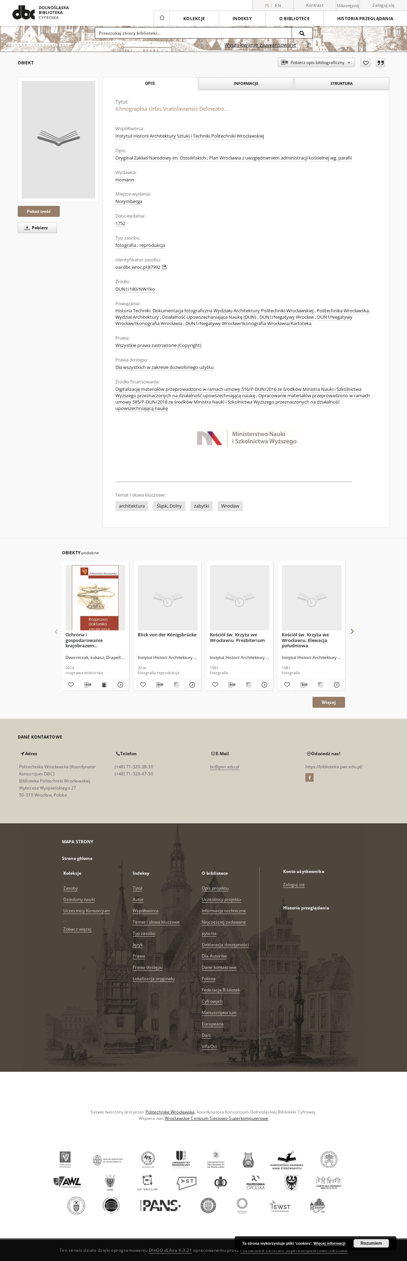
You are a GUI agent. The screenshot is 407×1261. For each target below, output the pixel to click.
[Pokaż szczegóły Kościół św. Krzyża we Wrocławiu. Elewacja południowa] (336, 684)
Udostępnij (348, 5)
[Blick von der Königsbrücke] (167, 598)
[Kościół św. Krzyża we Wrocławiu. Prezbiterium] (239, 598)
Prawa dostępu (148, 967)
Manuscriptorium (219, 1013)
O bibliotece (294, 19)
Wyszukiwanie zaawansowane (260, 44)
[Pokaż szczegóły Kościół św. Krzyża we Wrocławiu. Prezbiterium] (264, 684)
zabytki (201, 506)
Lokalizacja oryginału (154, 979)
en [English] (278, 5)
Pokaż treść (39, 211)
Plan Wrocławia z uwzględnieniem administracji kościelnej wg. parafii (280, 158)
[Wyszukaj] (302, 33)
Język (138, 945)
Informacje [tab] (246, 83)
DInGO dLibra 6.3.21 (170, 1250)
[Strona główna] (162, 18)
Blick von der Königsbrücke (167, 634)
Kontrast (314, 5)
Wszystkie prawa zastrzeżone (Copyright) (158, 345)
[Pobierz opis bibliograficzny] (87, 684)
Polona (209, 979)
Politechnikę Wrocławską (170, 1112)
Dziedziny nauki (79, 899)
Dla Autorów (214, 956)
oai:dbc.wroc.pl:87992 (141, 267)
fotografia (125, 245)
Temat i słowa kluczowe (156, 922)
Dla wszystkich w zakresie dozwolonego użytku (164, 367)
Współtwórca (146, 911)
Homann (124, 180)
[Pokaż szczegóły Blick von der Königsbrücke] (191, 684)
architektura (132, 506)
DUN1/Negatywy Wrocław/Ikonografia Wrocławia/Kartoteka (248, 323)
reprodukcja (152, 245)
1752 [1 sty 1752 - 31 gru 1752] (120, 223)
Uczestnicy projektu (221, 899)
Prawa (139, 956)
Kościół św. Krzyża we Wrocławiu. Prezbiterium (237, 637)
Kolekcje (194, 19)
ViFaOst (209, 1046)
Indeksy (242, 19)
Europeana (213, 1024)
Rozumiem (371, 1243)
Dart (206, 1035)
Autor (138, 899)
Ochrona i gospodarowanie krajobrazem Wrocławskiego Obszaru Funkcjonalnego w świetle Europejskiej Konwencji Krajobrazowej (93, 640)
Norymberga (128, 201)
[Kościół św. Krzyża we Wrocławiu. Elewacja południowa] (311, 598)
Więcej (329, 702)
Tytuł (138, 888)
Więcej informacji (329, 1243)
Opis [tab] (150, 83)
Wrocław (230, 506)
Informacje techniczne (224, 911)
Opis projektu (215, 888)
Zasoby (70, 888)
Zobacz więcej (77, 929)
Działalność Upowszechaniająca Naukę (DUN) (209, 317)
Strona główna (77, 858)
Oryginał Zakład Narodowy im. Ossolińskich (160, 158)
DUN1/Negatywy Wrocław (286, 317)
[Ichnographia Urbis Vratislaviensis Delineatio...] (58, 139)
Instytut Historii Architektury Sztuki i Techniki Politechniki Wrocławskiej (189, 136)
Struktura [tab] (342, 83)
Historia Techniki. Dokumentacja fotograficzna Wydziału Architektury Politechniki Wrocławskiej (214, 311)
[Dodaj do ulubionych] (365, 62)
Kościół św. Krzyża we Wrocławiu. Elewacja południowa (305, 640)
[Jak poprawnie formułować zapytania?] (308, 45)
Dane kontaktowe (219, 967)
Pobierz (35, 228)
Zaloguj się (383, 5)
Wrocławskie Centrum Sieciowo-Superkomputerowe (216, 1118)
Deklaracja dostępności (225, 945)
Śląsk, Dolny (169, 506)
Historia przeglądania (365, 19)
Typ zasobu (144, 933)
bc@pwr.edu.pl (225, 767)
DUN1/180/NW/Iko (135, 289)
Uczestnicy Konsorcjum (86, 911)
